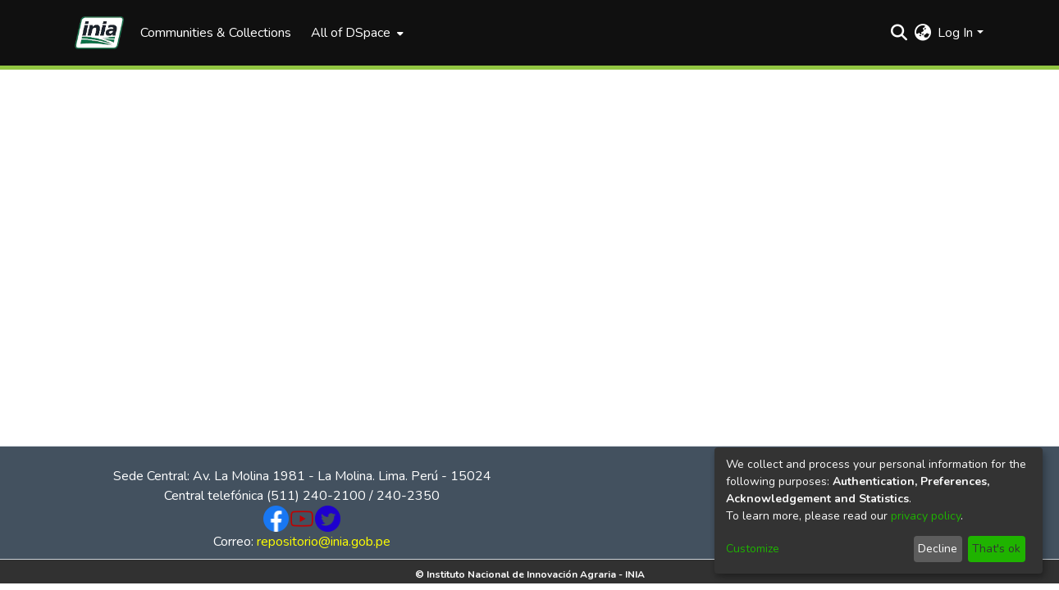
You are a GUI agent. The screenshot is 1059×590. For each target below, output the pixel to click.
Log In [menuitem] (955, 33)
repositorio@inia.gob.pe (323, 542)
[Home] (99, 32)
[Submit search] (898, 33)
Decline (937, 548)
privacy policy (926, 516)
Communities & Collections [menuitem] (215, 33)
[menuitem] (356, 33)
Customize (752, 548)
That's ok (996, 548)
